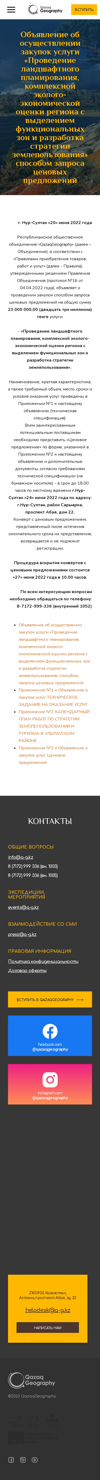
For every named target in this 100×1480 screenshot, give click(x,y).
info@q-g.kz (20, 857)
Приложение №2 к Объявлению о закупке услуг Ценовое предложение (53, 755)
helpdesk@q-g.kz (47, 1310)
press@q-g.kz (22, 934)
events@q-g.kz (23, 907)
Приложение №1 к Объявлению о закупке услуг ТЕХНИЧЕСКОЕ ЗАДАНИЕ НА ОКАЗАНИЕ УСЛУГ (53, 697)
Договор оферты (27, 970)
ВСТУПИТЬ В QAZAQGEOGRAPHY (45, 1000)
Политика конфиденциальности (43, 961)
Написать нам (47, 1328)
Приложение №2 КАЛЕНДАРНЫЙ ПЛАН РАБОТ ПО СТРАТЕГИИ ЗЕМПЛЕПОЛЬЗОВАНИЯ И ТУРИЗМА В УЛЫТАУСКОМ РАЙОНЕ (54, 726)
